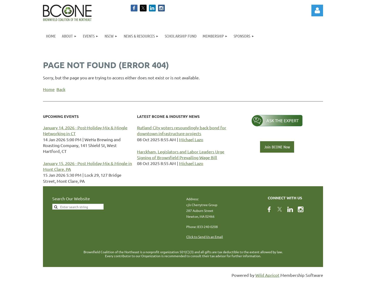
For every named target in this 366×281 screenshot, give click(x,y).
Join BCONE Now (277, 146)
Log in (317, 10)
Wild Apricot (267, 275)
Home (49, 89)
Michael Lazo (191, 139)
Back (60, 89)
